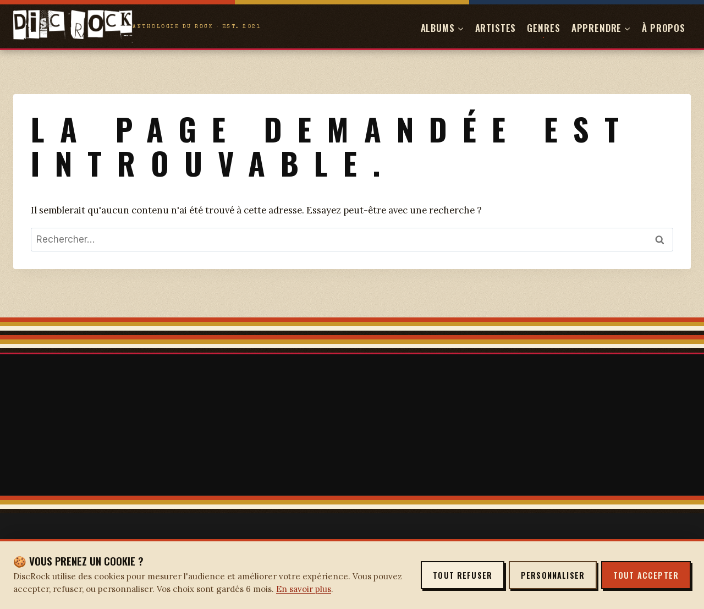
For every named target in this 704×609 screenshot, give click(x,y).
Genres (543, 28)
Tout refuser (462, 575)
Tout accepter (646, 575)
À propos (663, 28)
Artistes (495, 28)
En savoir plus (303, 589)
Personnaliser (553, 575)
